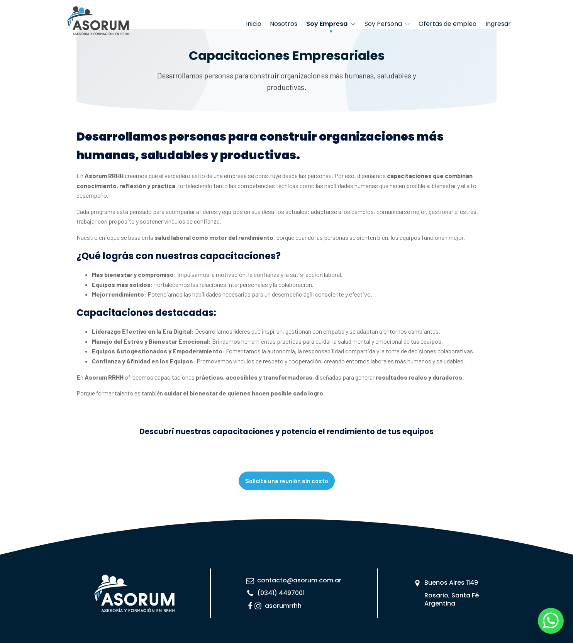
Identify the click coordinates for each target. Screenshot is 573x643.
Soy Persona (387, 23)
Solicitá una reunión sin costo (286, 480)
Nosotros (283, 23)
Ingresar (498, 23)
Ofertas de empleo (447, 23)
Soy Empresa (331, 23)
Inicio (253, 23)
